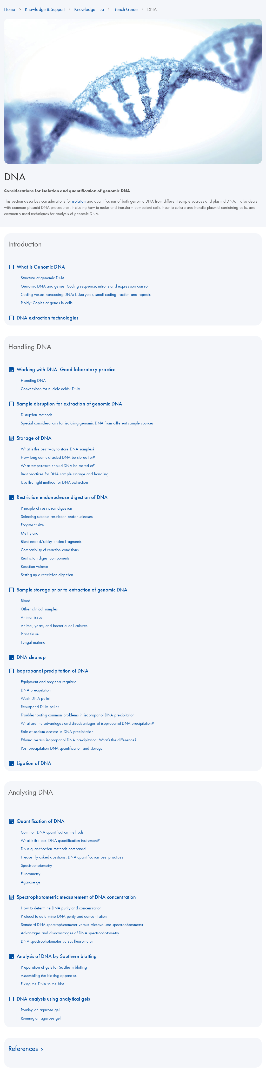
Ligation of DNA (34, 763)
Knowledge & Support (45, 9)
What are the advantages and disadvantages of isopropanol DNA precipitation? (87, 723)
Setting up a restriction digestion (47, 574)
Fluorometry (30, 873)
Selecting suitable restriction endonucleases (57, 516)
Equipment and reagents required (48, 681)
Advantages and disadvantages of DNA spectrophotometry (70, 932)
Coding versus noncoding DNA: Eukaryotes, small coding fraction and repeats (86, 294)
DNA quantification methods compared (53, 848)
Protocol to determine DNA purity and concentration (64, 916)
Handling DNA (33, 380)
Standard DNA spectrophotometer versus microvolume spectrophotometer (82, 924)
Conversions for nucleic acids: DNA (51, 388)
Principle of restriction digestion (46, 508)
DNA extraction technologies (47, 317)
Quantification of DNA (40, 821)
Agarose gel (31, 881)
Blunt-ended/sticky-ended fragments (51, 541)
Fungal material (33, 642)
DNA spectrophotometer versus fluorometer (57, 941)
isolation (79, 201)
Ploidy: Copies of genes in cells (46, 302)
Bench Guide (126, 9)
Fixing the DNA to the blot (42, 983)
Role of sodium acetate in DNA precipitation (57, 731)
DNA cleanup (31, 657)
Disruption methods (36, 414)
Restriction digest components (45, 558)
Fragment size (32, 524)
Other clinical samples (39, 608)
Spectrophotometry (36, 865)
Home (9, 9)
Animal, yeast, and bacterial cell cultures (54, 625)
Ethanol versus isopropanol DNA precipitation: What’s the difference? (78, 739)
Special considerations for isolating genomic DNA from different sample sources (87, 422)
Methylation (31, 533)
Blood (25, 600)
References (23, 1048)
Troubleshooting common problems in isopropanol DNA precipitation (78, 714)
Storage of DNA (34, 438)
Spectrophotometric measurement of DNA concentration (76, 897)
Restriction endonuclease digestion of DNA (62, 497)
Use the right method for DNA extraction (54, 482)
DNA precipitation (36, 690)
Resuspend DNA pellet (39, 706)
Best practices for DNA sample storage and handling (65, 473)
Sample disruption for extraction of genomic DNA (69, 403)
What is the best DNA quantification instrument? (60, 840)
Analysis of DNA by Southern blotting (57, 956)
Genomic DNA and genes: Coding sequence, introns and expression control (85, 286)
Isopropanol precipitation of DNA (52, 670)
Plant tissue (30, 633)
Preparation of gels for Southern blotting (54, 967)
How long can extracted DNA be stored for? (58, 457)
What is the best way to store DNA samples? (58, 448)
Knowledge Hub (89, 9)
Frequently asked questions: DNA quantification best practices (72, 857)
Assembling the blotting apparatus (49, 975)
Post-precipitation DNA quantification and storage (62, 748)
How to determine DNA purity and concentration (61, 907)
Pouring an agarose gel (40, 1009)
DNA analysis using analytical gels (53, 998)
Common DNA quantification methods (52, 832)
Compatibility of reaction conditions (50, 549)
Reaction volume (34, 566)
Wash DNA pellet (35, 698)
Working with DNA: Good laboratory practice (66, 369)
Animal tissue (31, 617)
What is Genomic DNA (41, 266)
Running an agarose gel (41, 1018)
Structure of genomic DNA (42, 277)
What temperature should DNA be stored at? (58, 465)
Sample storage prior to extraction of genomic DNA (72, 589)
